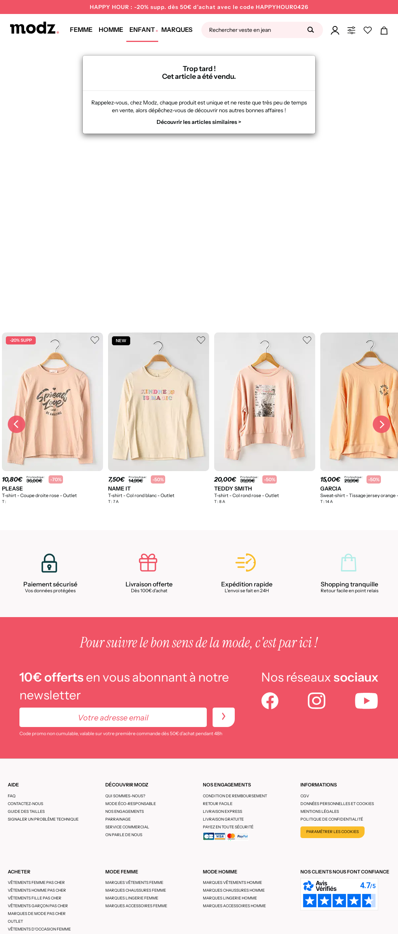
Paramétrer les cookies (332, 831)
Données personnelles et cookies (337, 803)
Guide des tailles (26, 811)
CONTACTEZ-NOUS (25, 803)
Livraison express (222, 811)
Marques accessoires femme (136, 905)
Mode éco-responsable (130, 803)
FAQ (12, 795)
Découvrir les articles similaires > (199, 121)
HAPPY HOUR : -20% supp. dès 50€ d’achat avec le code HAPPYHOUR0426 (199, 6)
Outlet (15, 921)
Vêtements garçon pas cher (38, 905)
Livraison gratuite (223, 819)
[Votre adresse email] (113, 717)
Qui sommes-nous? (125, 795)
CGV (304, 795)
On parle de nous (123, 834)
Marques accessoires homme (234, 905)
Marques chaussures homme (234, 890)
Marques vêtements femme (134, 882)
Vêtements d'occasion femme (39, 929)
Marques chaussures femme (135, 890)
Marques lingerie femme (131, 898)
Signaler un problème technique (43, 819)
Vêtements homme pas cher (37, 890)
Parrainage (118, 819)
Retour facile (217, 803)
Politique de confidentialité (331, 819)
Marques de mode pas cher (37, 913)
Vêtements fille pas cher (34, 898)
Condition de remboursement (235, 795)
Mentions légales (319, 811)
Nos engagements (124, 811)
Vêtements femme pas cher (36, 882)
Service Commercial (127, 827)
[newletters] (224, 717)
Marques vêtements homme (232, 882)
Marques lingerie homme (230, 898)
